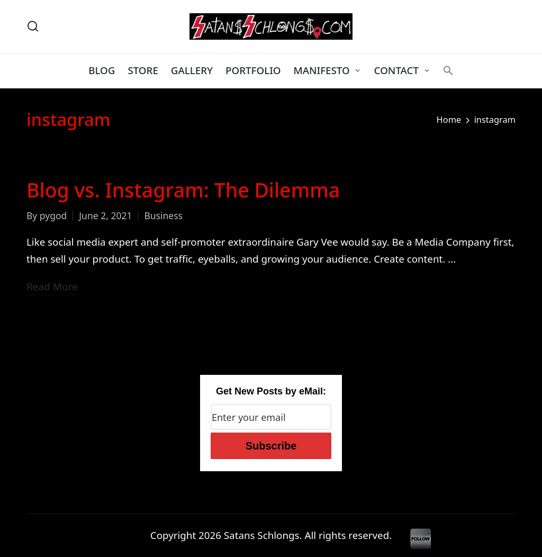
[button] (448, 70)
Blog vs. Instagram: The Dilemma (183, 189)
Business (163, 215)
